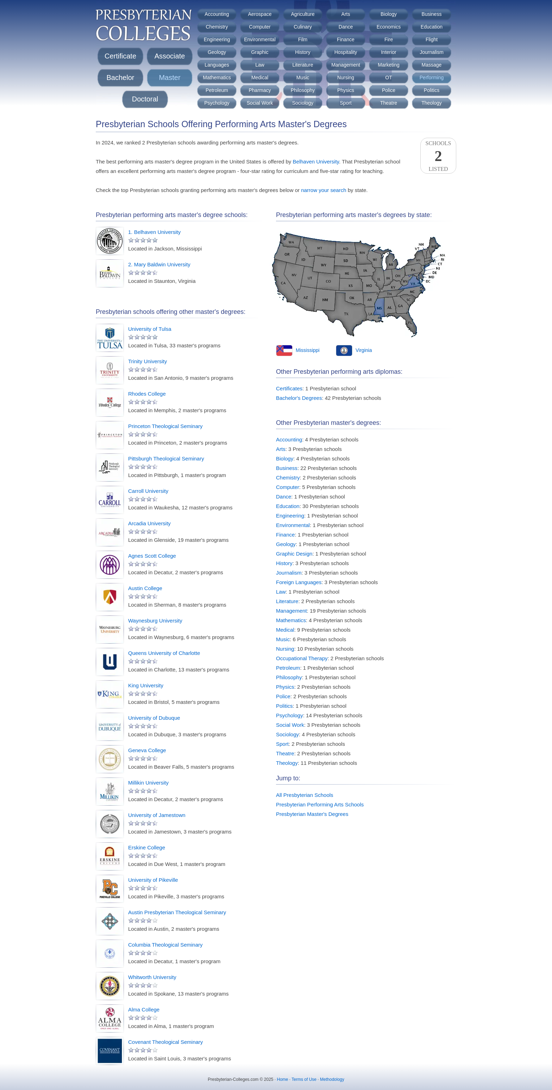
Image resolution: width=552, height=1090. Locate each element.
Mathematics (217, 77)
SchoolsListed (438, 156)
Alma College (143, 1009)
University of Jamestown (157, 815)
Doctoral (145, 99)
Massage (432, 65)
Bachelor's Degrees (299, 398)
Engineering (217, 39)
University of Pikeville (153, 880)
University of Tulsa (149, 329)
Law (259, 65)
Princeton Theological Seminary (165, 426)
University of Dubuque (154, 718)
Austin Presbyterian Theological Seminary (177, 912)
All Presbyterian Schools (304, 795)
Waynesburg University (155, 621)
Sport (345, 103)
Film (302, 39)
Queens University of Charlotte (164, 653)
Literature (302, 65)
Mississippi (308, 350)
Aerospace (260, 14)
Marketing (388, 65)
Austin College (145, 588)
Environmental (260, 39)
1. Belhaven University (154, 232)
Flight (432, 39)
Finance (346, 39)
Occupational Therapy (301, 658)
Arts (345, 14)
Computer (259, 27)
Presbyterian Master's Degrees (312, 814)
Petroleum (217, 90)
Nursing (345, 77)
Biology (389, 14)
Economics (389, 27)
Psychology (217, 103)
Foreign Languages (298, 582)
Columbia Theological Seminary (165, 945)
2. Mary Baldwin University (159, 264)
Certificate (120, 56)
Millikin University (148, 783)
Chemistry (217, 27)
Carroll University (148, 491)
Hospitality (345, 52)
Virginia (364, 350)
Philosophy (303, 90)
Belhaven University (316, 162)
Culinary (303, 27)
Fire (388, 39)
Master (169, 77)
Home (282, 1079)
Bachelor (120, 77)
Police (388, 90)
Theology (431, 103)
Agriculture (303, 14)
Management (345, 65)
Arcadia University (149, 523)
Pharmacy (260, 90)
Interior (388, 52)
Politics (431, 90)
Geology (217, 52)
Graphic (259, 52)
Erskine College (146, 847)
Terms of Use (303, 1079)
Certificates (289, 388)
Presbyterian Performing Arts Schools (320, 804)
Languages (217, 65)
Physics (345, 90)
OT (388, 77)
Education (432, 27)
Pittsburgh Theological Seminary (166, 459)
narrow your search (323, 190)
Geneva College (147, 750)
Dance (346, 27)
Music (302, 77)
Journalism (432, 52)
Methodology (332, 1079)
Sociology (303, 103)
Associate (170, 56)
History (302, 52)
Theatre (388, 103)
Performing (432, 77)
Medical (259, 77)
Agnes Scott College (152, 556)
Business (432, 14)
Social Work (260, 103)
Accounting (217, 14)
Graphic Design (294, 554)
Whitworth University (152, 977)
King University (145, 685)
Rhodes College (147, 394)
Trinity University (147, 361)
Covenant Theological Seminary (165, 1042)
